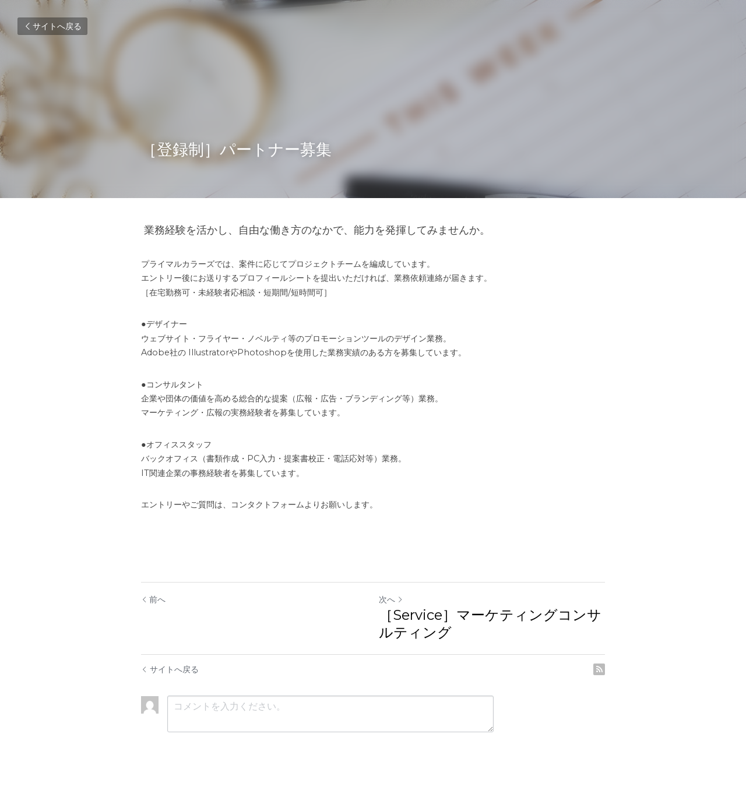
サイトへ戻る (52, 26)
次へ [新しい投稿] (391, 599)
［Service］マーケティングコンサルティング (490, 623)
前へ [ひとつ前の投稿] (153, 599)
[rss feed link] (599, 669)
